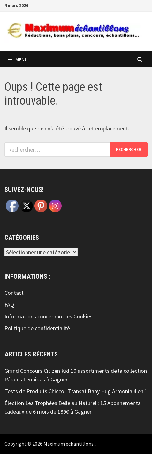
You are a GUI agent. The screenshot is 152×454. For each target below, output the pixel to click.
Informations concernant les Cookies (48, 316)
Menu (18, 59)
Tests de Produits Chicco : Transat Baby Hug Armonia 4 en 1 (76, 391)
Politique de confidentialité (37, 328)
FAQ (9, 304)
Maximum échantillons (68, 444)
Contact (14, 292)
